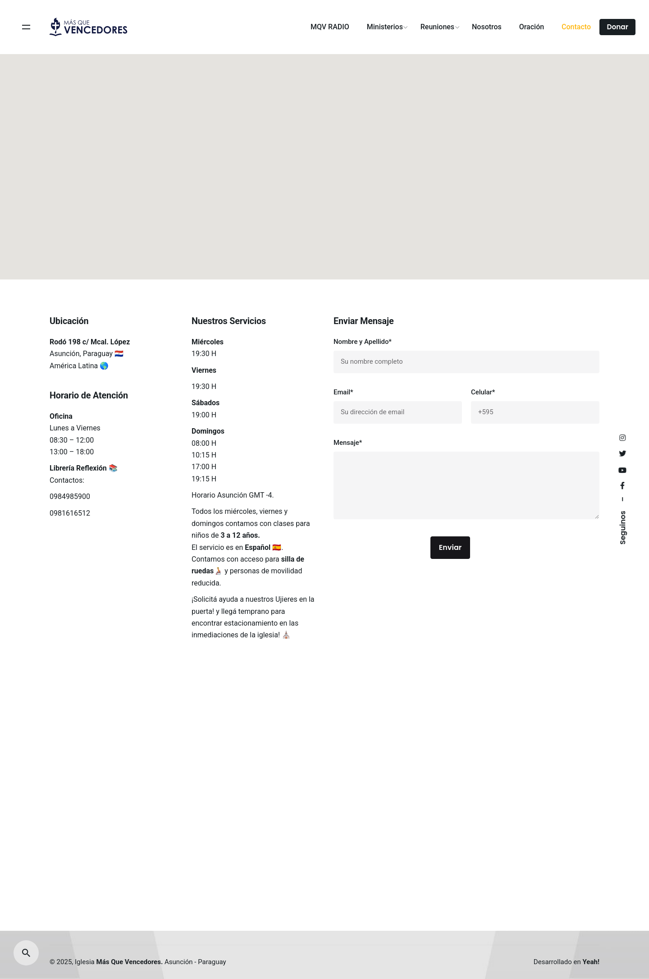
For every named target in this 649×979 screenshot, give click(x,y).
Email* (398, 406)
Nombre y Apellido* (466, 355)
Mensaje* (466, 481)
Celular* (535, 406)
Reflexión (91, 468)
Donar (617, 27)
